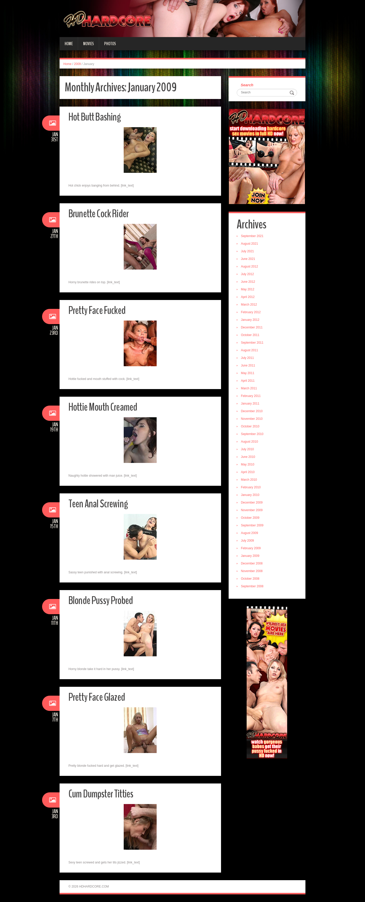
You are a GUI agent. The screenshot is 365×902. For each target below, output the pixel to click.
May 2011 (248, 373)
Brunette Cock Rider (100, 213)
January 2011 (251, 404)
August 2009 (250, 533)
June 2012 (249, 282)
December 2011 (252, 328)
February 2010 (251, 488)
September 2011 (253, 343)
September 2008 (253, 587)
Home (69, 44)
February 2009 (251, 548)
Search (247, 85)
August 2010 (250, 442)
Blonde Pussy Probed (102, 600)
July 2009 (248, 541)
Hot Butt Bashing (96, 117)
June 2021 (249, 259)
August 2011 (250, 351)
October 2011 (251, 335)
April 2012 (248, 297)
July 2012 (248, 274)
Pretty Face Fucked (98, 310)
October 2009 (251, 518)
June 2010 (249, 457)
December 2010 (252, 411)
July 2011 (248, 358)
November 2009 (252, 510)
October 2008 (251, 579)
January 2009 (251, 556)
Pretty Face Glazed (98, 697)
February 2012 (251, 312)
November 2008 (252, 571)
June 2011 (249, 366)
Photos (110, 44)
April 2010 (248, 472)
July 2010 (248, 450)
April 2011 (248, 381)
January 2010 (251, 495)
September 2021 (253, 236)
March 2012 (250, 305)
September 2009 (253, 526)
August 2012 (250, 267)
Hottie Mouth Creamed (104, 407)
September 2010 (253, 434)
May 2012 (248, 290)
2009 (77, 64)
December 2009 (252, 503)
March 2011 (250, 389)
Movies (88, 44)
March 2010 (250, 480)
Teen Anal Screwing (98, 503)
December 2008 (252, 564)
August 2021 (250, 244)
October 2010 (251, 427)
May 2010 (248, 465)
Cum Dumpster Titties (102, 793)
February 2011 (251, 396)
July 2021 (248, 252)
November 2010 (252, 419)
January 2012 (251, 320)
